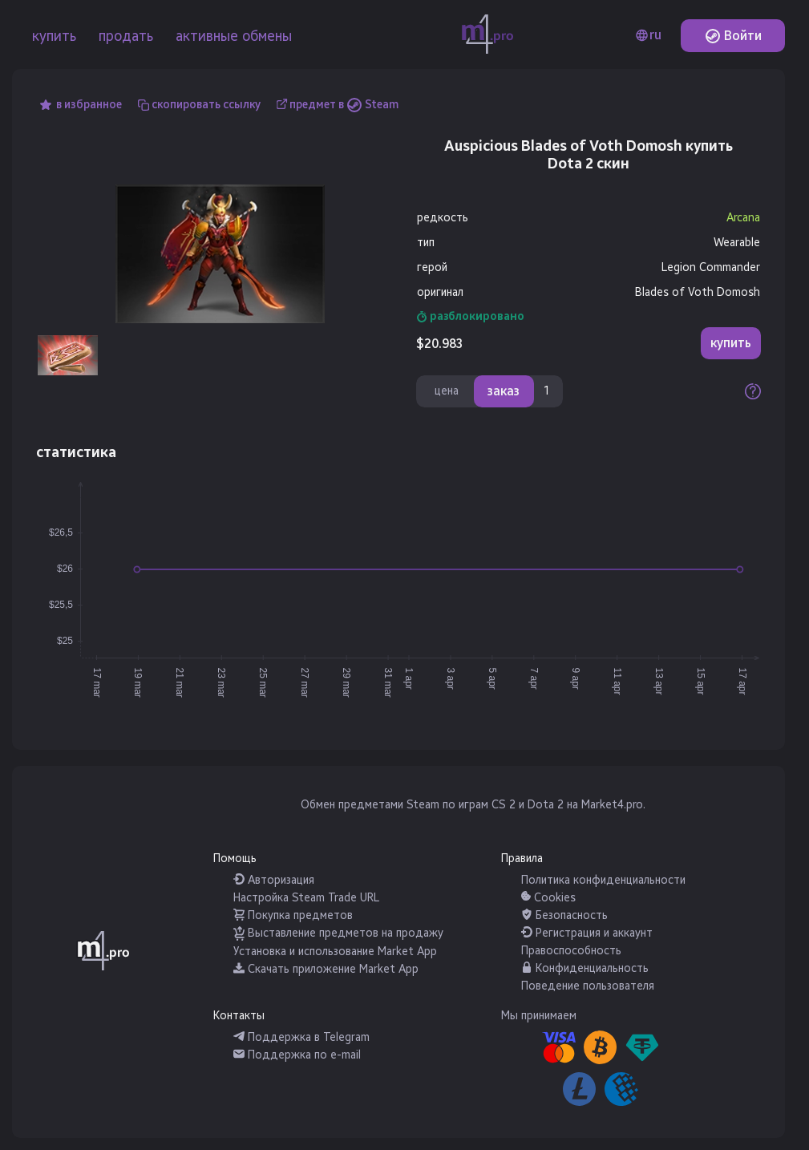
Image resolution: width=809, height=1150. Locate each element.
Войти (733, 35)
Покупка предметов (293, 915)
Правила (522, 858)
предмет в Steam (343, 104)
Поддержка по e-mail (297, 1055)
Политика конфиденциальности (603, 880)
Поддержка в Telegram (301, 1037)
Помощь (235, 858)
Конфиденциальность (585, 968)
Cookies (548, 898)
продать (126, 36)
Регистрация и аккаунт (587, 933)
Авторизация (273, 880)
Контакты (239, 1015)
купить (54, 36)
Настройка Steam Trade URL (306, 898)
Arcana (743, 218)
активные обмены (234, 36)
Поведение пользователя (587, 986)
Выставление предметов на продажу (338, 933)
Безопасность (564, 915)
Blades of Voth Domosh (697, 292)
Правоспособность (571, 951)
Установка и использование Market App (335, 951)
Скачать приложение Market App (326, 969)
